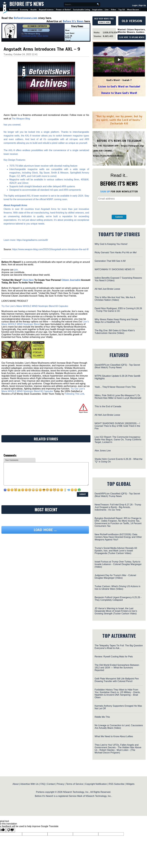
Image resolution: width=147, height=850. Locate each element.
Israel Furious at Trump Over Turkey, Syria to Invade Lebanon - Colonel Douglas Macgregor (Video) (118, 564)
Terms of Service (74, 784)
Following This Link (74, 394)
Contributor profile (29, 36)
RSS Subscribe (116, 784)
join (16, 269)
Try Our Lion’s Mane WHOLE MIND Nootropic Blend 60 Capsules (34, 306)
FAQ (42, 784)
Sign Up (142, 5)
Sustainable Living (81, 9)
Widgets (130, 784)
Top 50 (121, 9)
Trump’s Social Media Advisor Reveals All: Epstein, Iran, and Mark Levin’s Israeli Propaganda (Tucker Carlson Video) (116, 550)
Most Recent (133, 9)
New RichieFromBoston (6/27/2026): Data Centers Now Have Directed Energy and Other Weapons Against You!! (118, 537)
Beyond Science (46, 9)
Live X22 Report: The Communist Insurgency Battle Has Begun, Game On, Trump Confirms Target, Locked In (118, 439)
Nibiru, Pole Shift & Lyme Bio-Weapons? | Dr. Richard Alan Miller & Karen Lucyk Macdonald (118, 396)
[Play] (119, 59)
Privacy (60, 784)
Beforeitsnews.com (25, 18)
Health (33, 9)
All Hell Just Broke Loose (107, 289)
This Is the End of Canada (108, 406)
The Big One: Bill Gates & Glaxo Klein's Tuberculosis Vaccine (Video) (115, 331)
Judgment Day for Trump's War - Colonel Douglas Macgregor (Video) (115, 576)
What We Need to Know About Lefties (114, 736)
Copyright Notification (96, 784)
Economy (24, 9)
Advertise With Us (29, 784)
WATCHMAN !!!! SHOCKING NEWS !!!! (115, 269)
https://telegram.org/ (132, 145)
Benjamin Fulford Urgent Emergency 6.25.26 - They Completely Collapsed (118, 598)
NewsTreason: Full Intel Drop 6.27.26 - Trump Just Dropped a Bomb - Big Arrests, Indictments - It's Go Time (118, 507)
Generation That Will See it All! (110, 261)
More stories (43, 36)
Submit (119, 216)
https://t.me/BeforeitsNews (108, 155)
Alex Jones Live (103, 450)
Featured (13, 9)
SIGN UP (105, 191)
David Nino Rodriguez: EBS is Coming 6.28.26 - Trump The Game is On (118, 309)
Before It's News (26, 3)
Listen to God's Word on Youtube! (119, 86)
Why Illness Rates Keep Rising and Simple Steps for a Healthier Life (116, 320)
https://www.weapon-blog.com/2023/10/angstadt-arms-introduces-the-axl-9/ (50, 249)
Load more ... (45, 529)
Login (134, 5)
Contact (51, 784)
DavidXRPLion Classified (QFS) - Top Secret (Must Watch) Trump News (117, 366)
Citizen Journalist (71, 280)
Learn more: (10, 240)
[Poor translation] (10, 830)
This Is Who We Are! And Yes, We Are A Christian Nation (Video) (115, 298)
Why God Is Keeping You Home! (111, 244)
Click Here (28, 280)
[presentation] (119, 208)
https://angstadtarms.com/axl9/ (32, 240)
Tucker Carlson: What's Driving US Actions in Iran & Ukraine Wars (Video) (117, 587)
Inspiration (97, 9)
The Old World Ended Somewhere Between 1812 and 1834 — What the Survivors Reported (117, 667)
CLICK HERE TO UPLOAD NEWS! (131, 37)
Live (107, 9)
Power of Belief (63, 9)
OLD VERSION (132, 21)
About (15, 784)
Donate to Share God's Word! (119, 93)
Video (113, 9)
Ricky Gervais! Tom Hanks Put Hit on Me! (116, 252)
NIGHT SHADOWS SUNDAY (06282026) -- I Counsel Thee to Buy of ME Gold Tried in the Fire (117, 426)
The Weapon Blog (21, 118)
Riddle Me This (102, 717)
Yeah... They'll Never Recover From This (115, 387)
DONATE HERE (104, 22)
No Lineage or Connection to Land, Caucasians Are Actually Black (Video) (119, 726)
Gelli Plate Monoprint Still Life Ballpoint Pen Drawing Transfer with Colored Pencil (117, 679)
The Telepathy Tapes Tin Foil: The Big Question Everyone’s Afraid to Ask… (119, 646)
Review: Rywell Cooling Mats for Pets (114, 656)
